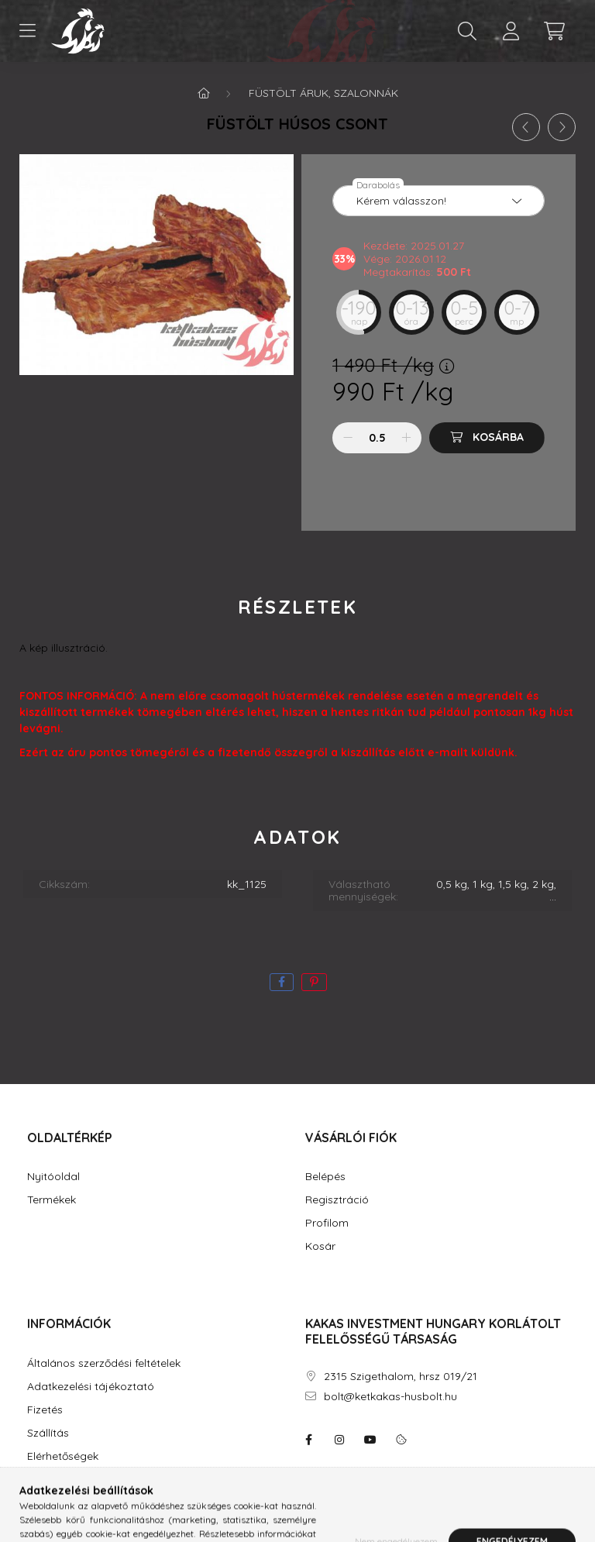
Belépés (325, 1176)
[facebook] (282, 982)
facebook (308, 1439)
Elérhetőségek (62, 1456)
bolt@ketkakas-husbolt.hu (390, 1396)
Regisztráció (337, 1199)
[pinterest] (314, 982)
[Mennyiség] (377, 437)
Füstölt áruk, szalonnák (323, 93)
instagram (339, 1439)
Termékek (51, 1199)
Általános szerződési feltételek (104, 1363)
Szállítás (48, 1433)
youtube (370, 1439)
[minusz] (347, 437)
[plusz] (406, 437)
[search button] (467, 30)
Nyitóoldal (53, 1176)
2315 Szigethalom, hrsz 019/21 (400, 1376)
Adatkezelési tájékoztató (90, 1386)
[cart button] (553, 30)
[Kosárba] (487, 437)
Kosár (320, 1246)
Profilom (327, 1223)
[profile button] (510, 30)
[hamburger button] (27, 30)
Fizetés (45, 1409)
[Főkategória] (204, 93)
